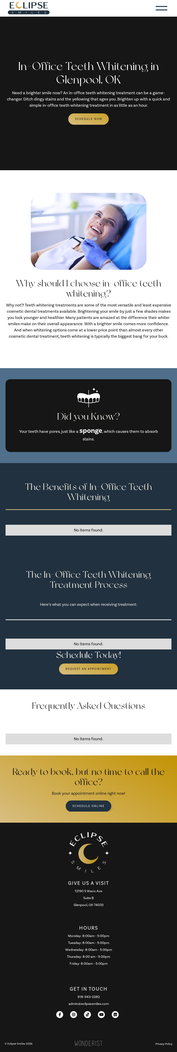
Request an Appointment (88, 669)
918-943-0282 (89, 997)
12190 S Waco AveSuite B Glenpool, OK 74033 (88, 898)
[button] (161, 8)
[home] (28, 8)
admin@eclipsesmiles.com (88, 1004)
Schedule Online (88, 806)
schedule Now (88, 119)
